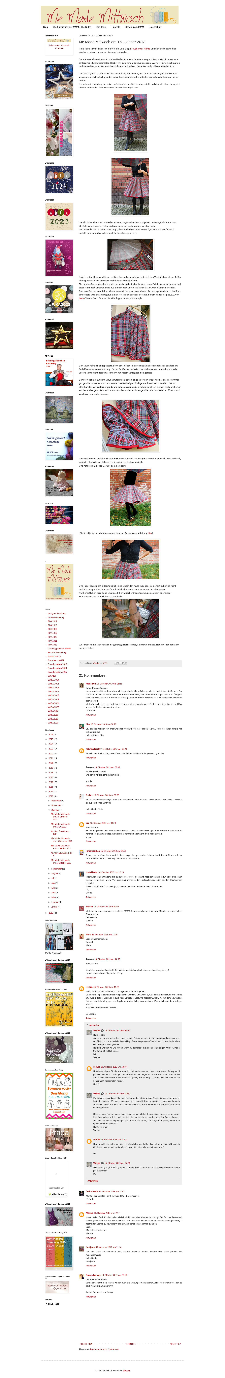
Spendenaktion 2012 (57, 664)
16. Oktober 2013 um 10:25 (111, 872)
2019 (51, 768)
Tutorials (115, 27)
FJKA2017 (52, 629)
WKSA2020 (53, 723)
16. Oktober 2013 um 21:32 (114, 1140)
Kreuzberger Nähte (140, 49)
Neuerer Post (86, 1344)
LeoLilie (89, 987)
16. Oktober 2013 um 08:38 (107, 767)
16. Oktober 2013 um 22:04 (117, 1163)
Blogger (126, 1371)
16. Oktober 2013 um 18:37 (111, 1192)
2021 (51, 758)
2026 (51, 735)
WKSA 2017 (53, 695)
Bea (87, 823)
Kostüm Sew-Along (57, 652)
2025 (51, 739)
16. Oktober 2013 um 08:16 (109, 684)
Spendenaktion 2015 (57, 672)
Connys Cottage (93, 1275)
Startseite (131, 1344)
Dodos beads (92, 1192)
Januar (54, 907)
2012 (51, 913)
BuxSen (89, 907)
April (53, 893)
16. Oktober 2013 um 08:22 (103, 724)
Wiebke (96, 1031)
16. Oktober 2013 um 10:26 (106, 907)
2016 (51, 782)
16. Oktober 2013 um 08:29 (114, 749)
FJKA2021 (52, 641)
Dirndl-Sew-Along (56, 617)
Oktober (55, 810)
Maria (88, 935)
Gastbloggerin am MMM (59, 649)
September (56, 869)
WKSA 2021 (53, 703)
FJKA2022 (52, 645)
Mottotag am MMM (134, 27)
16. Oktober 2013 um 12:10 (104, 935)
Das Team (101, 27)
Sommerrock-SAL (56, 660)
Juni (53, 883)
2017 (51, 777)
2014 (51, 792)
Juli (53, 878)
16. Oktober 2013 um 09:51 (113, 851)
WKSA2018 (53, 715)
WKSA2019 (53, 719)
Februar (55, 902)
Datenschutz (155, 27)
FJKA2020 (52, 637)
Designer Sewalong (57, 613)
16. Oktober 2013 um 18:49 (114, 1067)
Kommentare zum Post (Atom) (104, 1349)
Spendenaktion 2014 (57, 668)
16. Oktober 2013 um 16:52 (117, 1031)
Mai (53, 888)
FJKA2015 (52, 625)
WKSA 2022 (53, 707)
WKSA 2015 (53, 688)
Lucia (81, 298)
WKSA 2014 (53, 684)
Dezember (56, 801)
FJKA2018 (52, 633)
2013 (51, 796)
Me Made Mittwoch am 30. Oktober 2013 (60, 817)
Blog (45, 27)
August (55, 874)
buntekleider (91, 872)
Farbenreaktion (93, 851)
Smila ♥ (89, 795)
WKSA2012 (53, 711)
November (56, 805)
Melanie (89, 1213)
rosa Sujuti (91, 684)
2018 (51, 773)
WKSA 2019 (53, 699)
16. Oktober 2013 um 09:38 (103, 823)
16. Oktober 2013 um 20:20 (117, 1094)
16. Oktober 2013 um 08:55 (106, 795)
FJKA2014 (52, 621)
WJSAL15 (52, 676)
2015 (51, 787)
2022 (51, 754)
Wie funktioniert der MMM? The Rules (72, 27)
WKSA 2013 (53, 680)
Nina (88, 724)
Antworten (91, 715)
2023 (51, 749)
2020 (51, 763)
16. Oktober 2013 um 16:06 (106, 987)
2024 (51, 744)
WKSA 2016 (53, 692)
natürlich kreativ (93, 749)
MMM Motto (54, 657)
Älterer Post (175, 1344)
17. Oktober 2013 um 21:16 (108, 1247)
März (54, 897)
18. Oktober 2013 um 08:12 (114, 1275)
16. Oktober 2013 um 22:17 (107, 1213)
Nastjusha (90, 1247)
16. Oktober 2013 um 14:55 (107, 959)
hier (150, 533)
